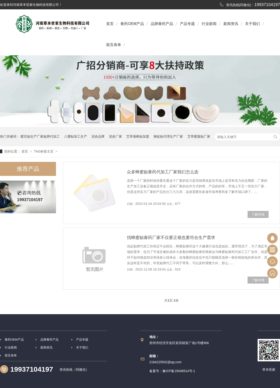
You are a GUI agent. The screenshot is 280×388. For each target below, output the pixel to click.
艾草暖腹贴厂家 (198, 136)
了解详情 (258, 214)
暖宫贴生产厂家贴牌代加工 (40, 136)
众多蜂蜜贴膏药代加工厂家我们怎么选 (162, 172)
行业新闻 (209, 24)
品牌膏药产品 (162, 24)
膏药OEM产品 (132, 24)
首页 (110, 24)
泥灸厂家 (115, 136)
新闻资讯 (230, 24)
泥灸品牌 (98, 136)
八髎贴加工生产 (75, 136)
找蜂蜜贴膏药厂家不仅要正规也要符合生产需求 (171, 237)
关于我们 (252, 24)
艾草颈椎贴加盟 (137, 136)
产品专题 (187, 24)
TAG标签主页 (43, 151)
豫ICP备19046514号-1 (178, 371)
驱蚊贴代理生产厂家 (168, 136)
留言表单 (113, 45)
